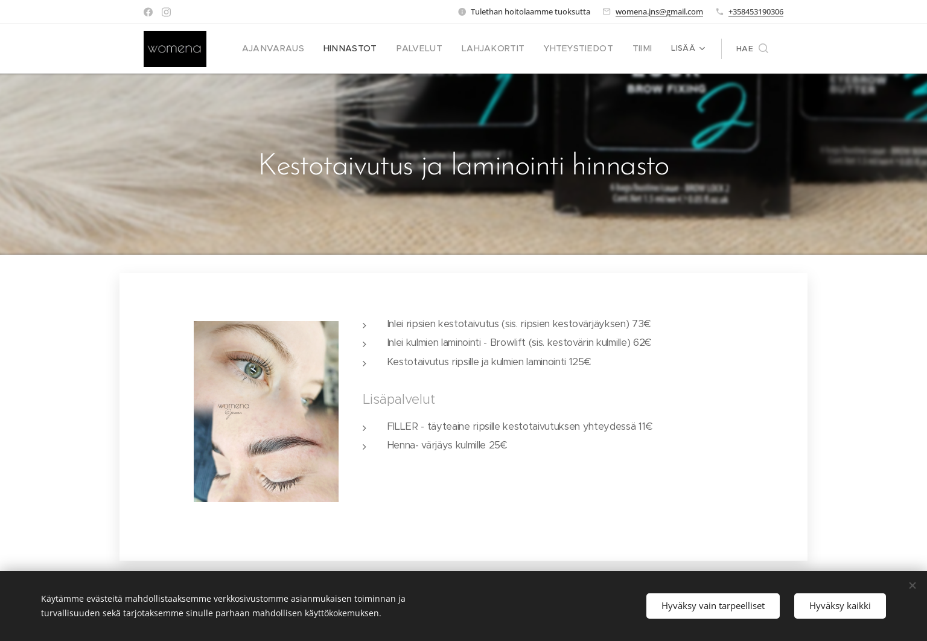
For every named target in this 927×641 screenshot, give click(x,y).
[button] (752, 49)
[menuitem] (299, 49)
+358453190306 (755, 11)
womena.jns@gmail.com (659, 11)
